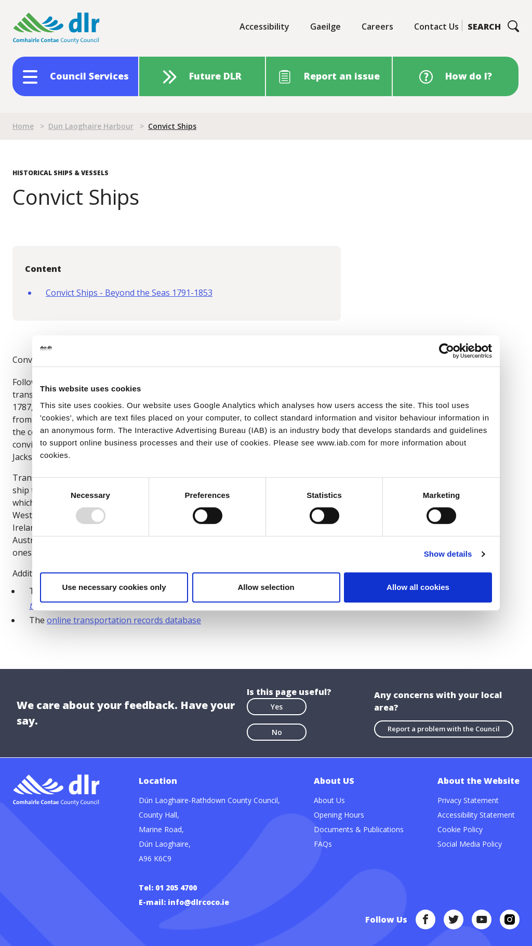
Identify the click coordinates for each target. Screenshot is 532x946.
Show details (448, 553)
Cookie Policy (460, 829)
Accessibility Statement (476, 815)
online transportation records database (124, 620)
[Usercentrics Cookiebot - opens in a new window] (446, 351)
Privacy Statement (468, 800)
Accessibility (264, 26)
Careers (377, 26)
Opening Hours (339, 815)
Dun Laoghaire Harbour (91, 126)
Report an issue (342, 76)
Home (23, 126)
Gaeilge (325, 26)
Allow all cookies (418, 587)
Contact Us (436, 26)
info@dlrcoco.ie (198, 902)
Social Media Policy (469, 844)
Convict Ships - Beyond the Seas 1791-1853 (129, 292)
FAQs (323, 844)
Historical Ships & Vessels (60, 172)
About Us (329, 800)
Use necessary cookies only (114, 587)
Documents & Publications (359, 829)
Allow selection (265, 587)
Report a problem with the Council (444, 728)
